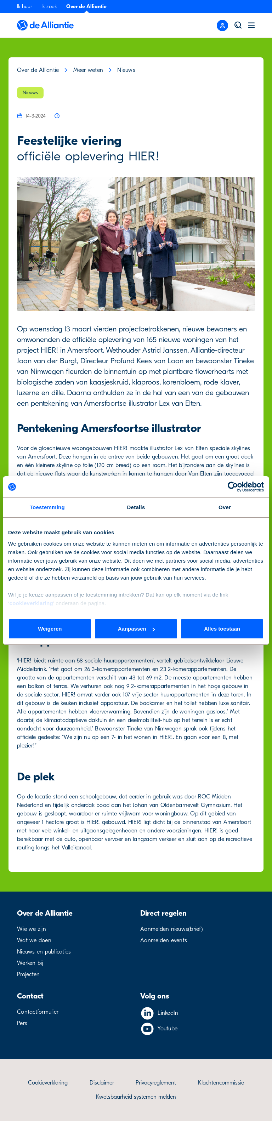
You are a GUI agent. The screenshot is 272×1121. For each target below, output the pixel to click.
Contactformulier (37, 1012)
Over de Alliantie (86, 6)
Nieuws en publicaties (44, 952)
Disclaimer (102, 1083)
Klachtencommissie (221, 1083)
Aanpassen (136, 629)
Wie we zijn (31, 929)
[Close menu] (222, 25)
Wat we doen (34, 940)
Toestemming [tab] (47, 507)
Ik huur (24, 6)
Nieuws (126, 70)
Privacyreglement (156, 1083)
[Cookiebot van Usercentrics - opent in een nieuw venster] (233, 487)
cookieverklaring (31, 603)
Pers (22, 1023)
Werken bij (30, 963)
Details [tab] (136, 507)
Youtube (167, 1028)
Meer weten (88, 70)
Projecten (28, 974)
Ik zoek (49, 6)
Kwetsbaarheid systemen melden (136, 1097)
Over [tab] (225, 507)
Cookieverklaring (48, 1083)
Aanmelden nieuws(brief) (171, 929)
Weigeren (50, 629)
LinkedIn (168, 1013)
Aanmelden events (163, 940)
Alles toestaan (222, 629)
